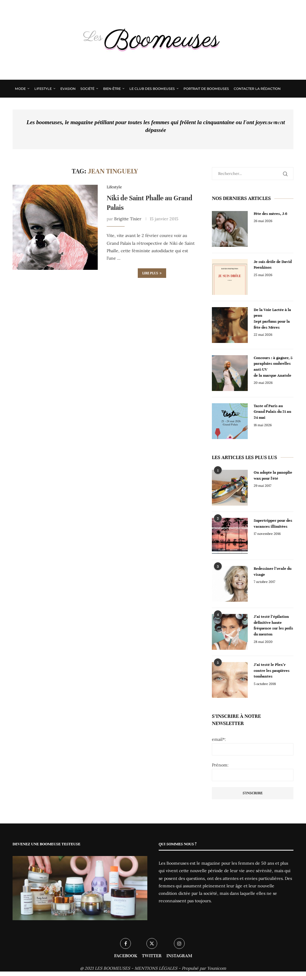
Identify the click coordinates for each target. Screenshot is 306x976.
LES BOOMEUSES (112, 968)
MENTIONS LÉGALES (155, 968)
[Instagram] (279, 123)
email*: (219, 739)
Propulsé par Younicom (204, 968)
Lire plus (152, 273)
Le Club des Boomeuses (152, 89)
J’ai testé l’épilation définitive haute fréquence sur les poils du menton (273, 625)
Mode (20, 89)
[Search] (288, 123)
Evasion (68, 89)
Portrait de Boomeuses (206, 89)
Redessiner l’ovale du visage (272, 571)
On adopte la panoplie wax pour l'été (273, 475)
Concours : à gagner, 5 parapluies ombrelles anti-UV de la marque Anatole (273, 366)
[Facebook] (267, 123)
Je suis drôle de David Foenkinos (273, 264)
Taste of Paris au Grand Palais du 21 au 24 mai (272, 412)
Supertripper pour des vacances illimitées (273, 523)
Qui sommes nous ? (33, 106)
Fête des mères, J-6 (271, 213)
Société (87, 89)
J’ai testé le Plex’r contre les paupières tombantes (272, 670)
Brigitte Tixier (127, 219)
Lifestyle (43, 89)
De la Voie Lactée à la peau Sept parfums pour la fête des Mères (272, 318)
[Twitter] (273, 123)
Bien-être (112, 89)
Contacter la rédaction (257, 89)
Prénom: (220, 765)
